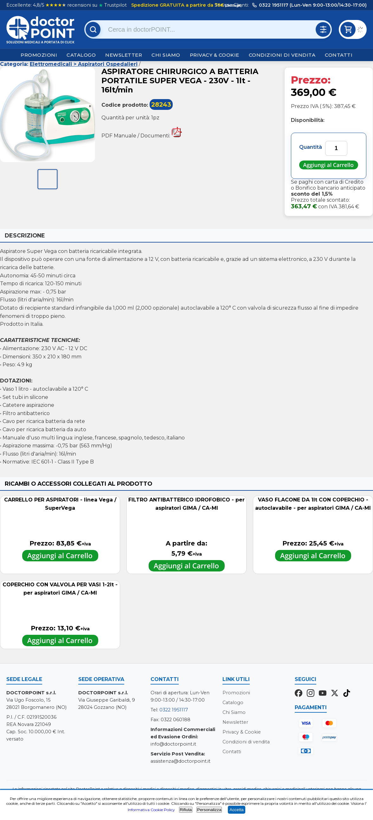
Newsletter (123, 55)
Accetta (236, 809)
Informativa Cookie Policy (151, 809)
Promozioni (39, 55)
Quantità (310, 147)
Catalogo (81, 55)
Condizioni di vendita (282, 55)
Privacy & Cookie (214, 55)
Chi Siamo (165, 55)
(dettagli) (233, 5)
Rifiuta (186, 809)
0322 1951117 (173, 710)
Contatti (338, 55)
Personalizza (209, 809)
